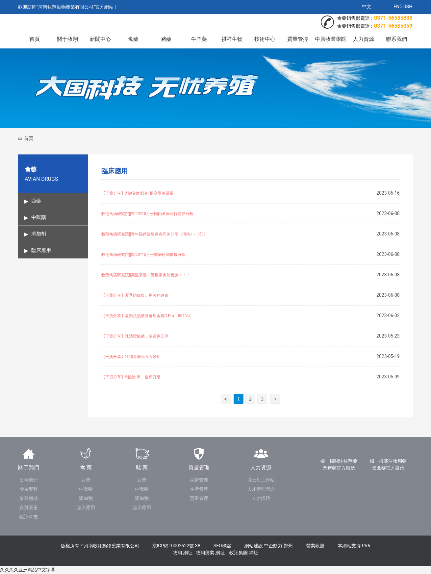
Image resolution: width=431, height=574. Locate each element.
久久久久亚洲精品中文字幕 (27, 569)
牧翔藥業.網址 (210, 552)
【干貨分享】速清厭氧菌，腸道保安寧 (134, 336)
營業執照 (315, 545)
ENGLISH (402, 6)
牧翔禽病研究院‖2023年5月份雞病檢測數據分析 (143, 254)
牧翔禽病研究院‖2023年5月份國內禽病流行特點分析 (147, 213)
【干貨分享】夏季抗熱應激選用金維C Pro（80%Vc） (147, 316)
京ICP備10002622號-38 (176, 545)
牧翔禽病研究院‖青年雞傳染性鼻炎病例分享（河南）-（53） (154, 234)
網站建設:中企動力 (263, 545)
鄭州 (288, 545)
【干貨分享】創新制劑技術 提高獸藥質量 (137, 193)
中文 (366, 6)
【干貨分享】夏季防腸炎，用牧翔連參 (134, 295)
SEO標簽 (222, 545)
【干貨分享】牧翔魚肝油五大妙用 (131, 356)
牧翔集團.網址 (243, 552)
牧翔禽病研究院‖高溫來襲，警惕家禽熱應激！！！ (145, 275)
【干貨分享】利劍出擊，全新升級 (131, 377)
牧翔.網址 (182, 552)
